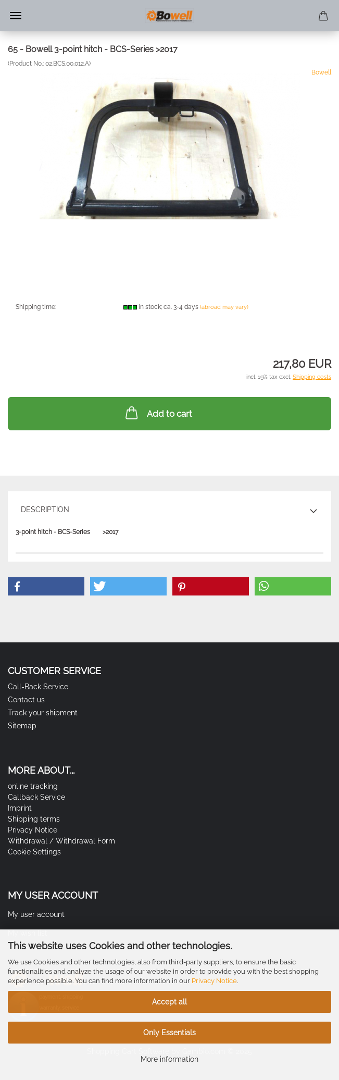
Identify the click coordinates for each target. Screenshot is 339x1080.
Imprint (20, 808)
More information (169, 1059)
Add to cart (157, 412)
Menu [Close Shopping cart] (15, 15)
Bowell (321, 72)
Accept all (169, 1002)
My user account (36, 914)
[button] (46, 586)
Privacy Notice (214, 981)
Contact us (26, 700)
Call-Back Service (38, 686)
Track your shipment (43, 713)
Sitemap (22, 726)
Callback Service (36, 797)
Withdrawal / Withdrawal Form (61, 841)
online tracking (33, 786)
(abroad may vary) (224, 307)
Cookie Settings (34, 852)
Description (45, 509)
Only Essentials (169, 1032)
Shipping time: (36, 307)
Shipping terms (34, 819)
